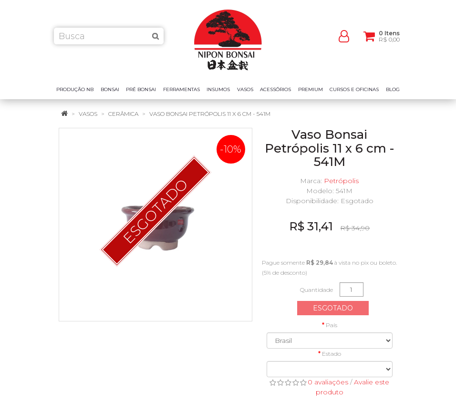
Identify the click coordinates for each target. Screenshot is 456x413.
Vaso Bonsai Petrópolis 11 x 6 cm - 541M (209, 113)
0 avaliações (328, 382)
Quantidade (316, 289)
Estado (331, 353)
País (331, 325)
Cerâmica (123, 113)
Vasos (88, 113)
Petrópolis (341, 180)
